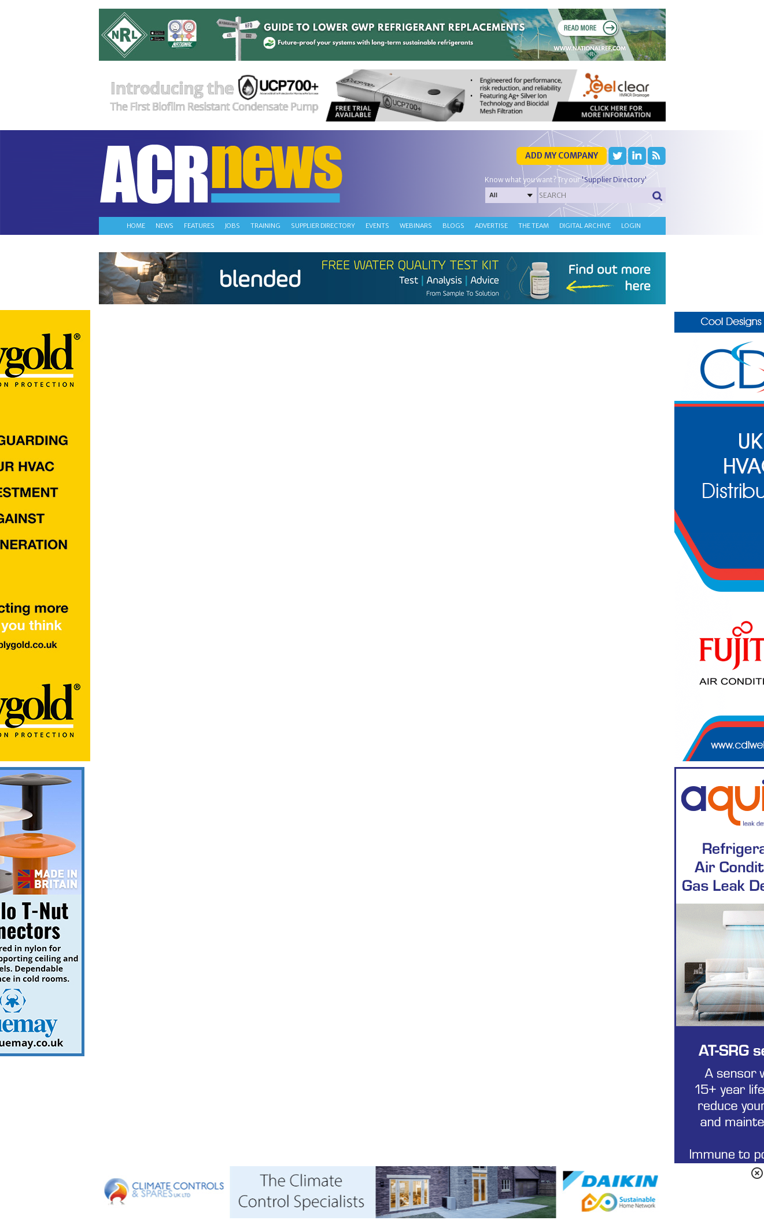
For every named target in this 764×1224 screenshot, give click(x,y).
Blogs (453, 226)
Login (631, 226)
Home (136, 226)
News (165, 226)
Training (265, 226)
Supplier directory (323, 226)
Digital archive (585, 226)
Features (199, 226)
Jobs (232, 226)
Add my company (561, 155)
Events (377, 226)
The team (533, 226)
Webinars (416, 226)
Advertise (491, 226)
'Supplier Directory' (614, 179)
